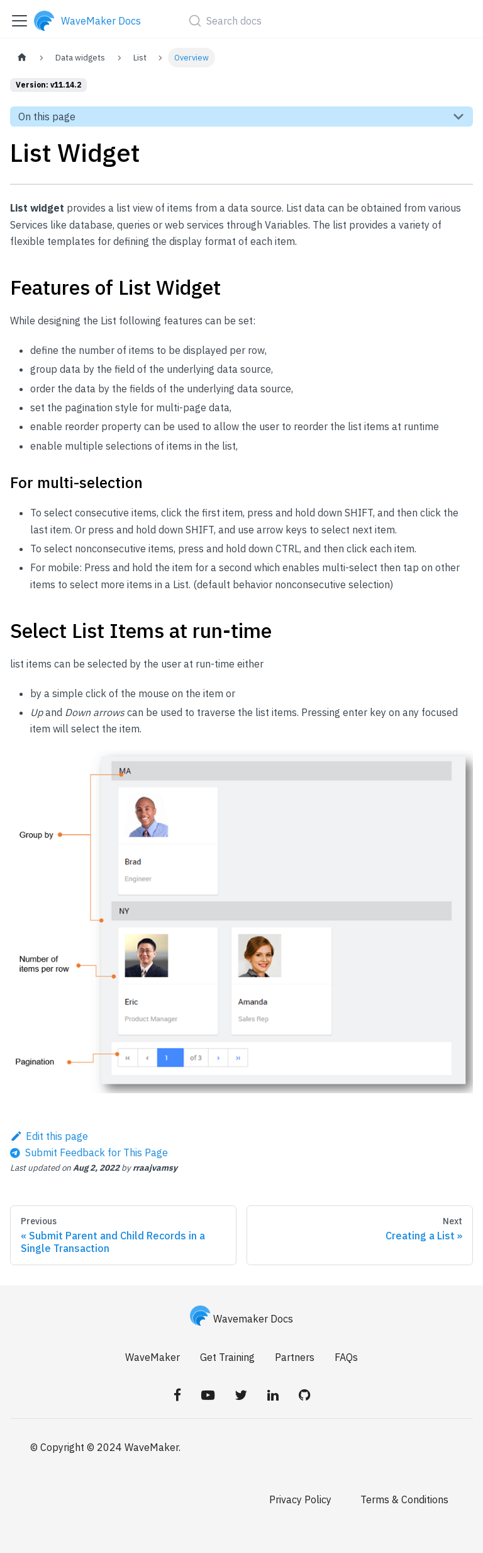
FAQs (346, 1357)
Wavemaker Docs (241, 1318)
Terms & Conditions (404, 1499)
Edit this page (49, 1136)
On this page (46, 116)
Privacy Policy (300, 1499)
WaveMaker (152, 1357)
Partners (294, 1357)
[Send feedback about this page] (89, 1152)
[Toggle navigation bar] (19, 20)
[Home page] (22, 57)
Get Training (227, 1357)
